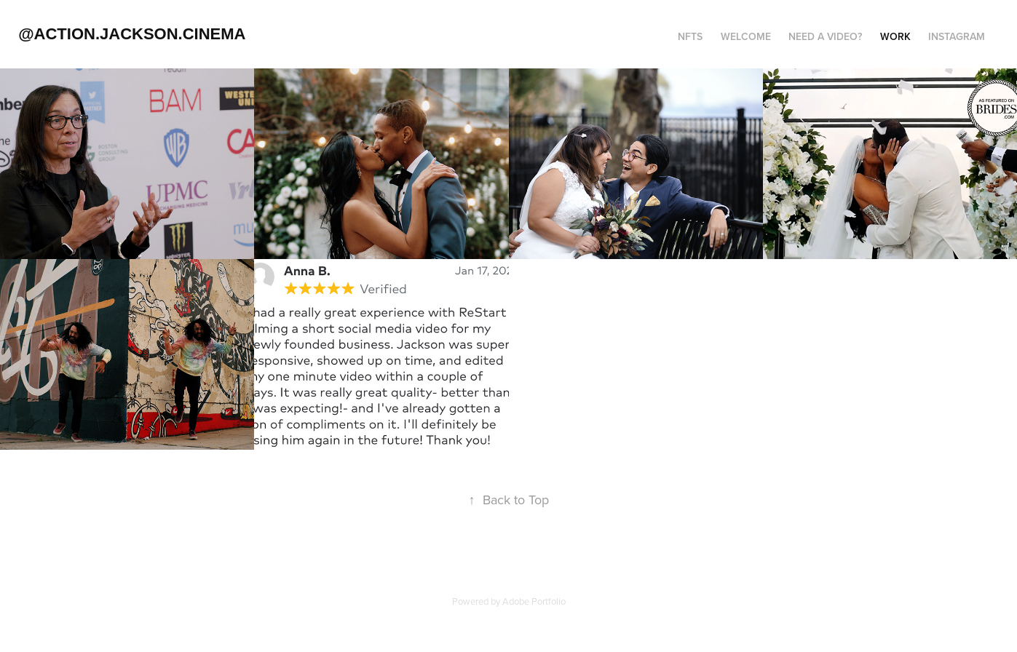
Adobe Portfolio (534, 601)
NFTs (690, 36)
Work (895, 36)
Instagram (956, 36)
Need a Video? (825, 36)
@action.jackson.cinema (131, 34)
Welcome (746, 36)
